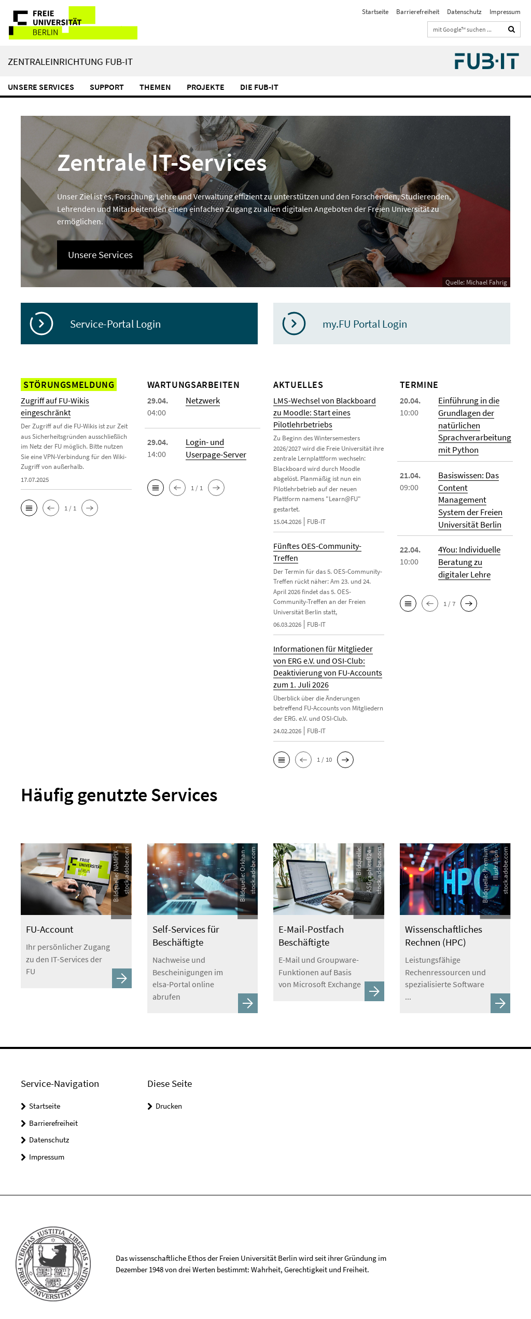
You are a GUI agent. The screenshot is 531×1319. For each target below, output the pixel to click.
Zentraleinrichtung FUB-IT (70, 61)
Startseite (375, 11)
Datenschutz (464, 11)
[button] (29, 507)
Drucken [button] (169, 1092)
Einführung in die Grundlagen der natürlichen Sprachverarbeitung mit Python (473, 424)
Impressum (505, 11)
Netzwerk (202, 400)
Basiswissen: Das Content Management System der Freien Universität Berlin (469, 497)
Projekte (206, 87)
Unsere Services (41, 87)
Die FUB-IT (259, 87)
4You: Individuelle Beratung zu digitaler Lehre (469, 558)
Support (107, 87)
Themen (155, 87)
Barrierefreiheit (417, 11)
